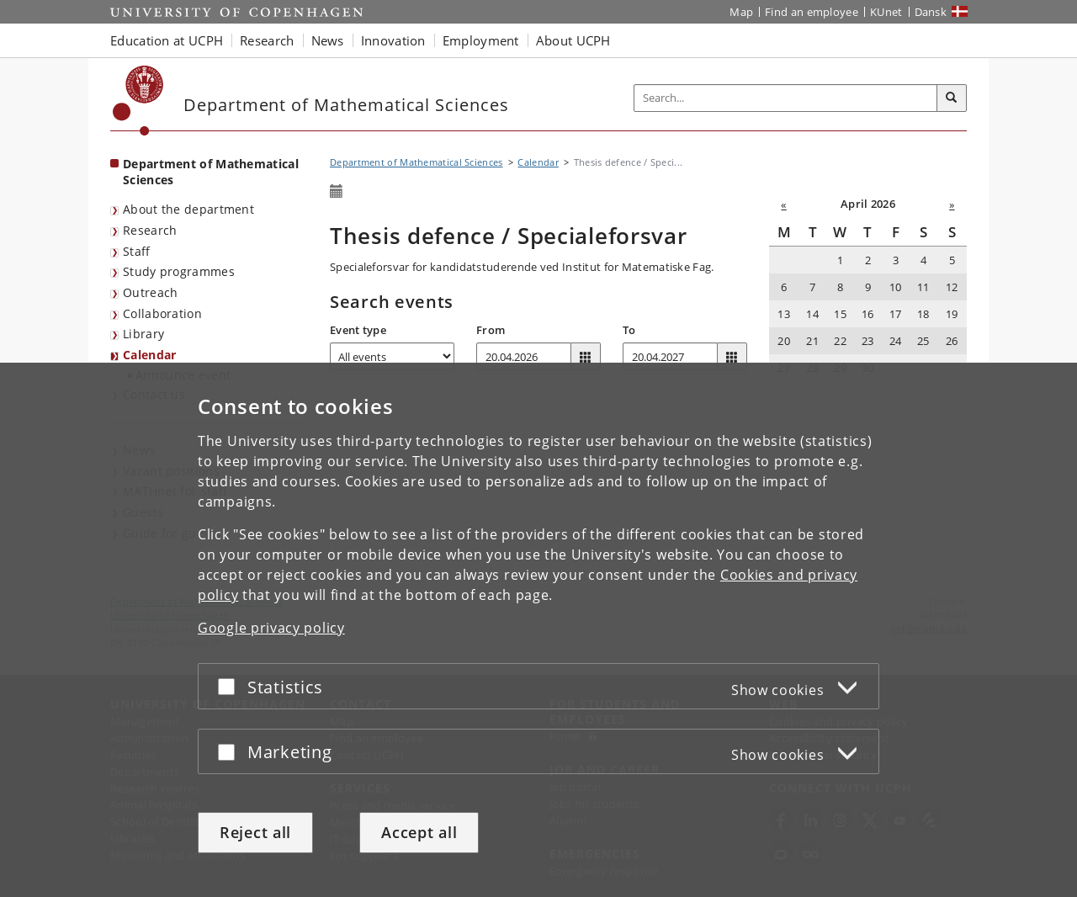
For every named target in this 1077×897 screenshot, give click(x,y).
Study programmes (179, 271)
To (629, 329)
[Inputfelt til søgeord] (786, 98)
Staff (137, 251)
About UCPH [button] (573, 40)
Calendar (149, 355)
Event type (358, 329)
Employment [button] (481, 40)
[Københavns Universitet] (138, 100)
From (490, 329)
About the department (188, 209)
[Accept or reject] (230, 686)
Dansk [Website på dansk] (931, 11)
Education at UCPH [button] (166, 40)
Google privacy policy (271, 627)
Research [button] (267, 40)
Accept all (419, 832)
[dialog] (538, 630)
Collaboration (162, 313)
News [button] (327, 40)
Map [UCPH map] (741, 11)
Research (150, 230)
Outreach (150, 292)
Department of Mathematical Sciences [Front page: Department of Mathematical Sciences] (211, 172)
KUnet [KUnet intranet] (886, 11)
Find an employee (811, 11)
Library (143, 334)
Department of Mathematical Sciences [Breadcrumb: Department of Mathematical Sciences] (416, 162)
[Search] (951, 98)
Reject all (255, 832)
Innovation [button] (393, 40)
